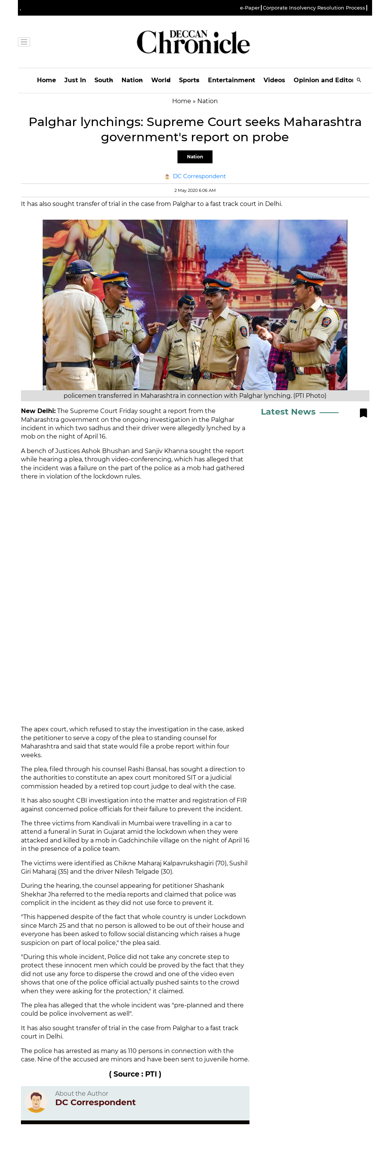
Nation (132, 80)
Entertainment (231, 80)
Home (46, 80)
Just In (75, 80)
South (103, 80)
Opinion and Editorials (330, 80)
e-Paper (250, 8)
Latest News (288, 412)
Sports (189, 80)
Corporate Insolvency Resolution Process (314, 8)
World (161, 80)
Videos (274, 80)
